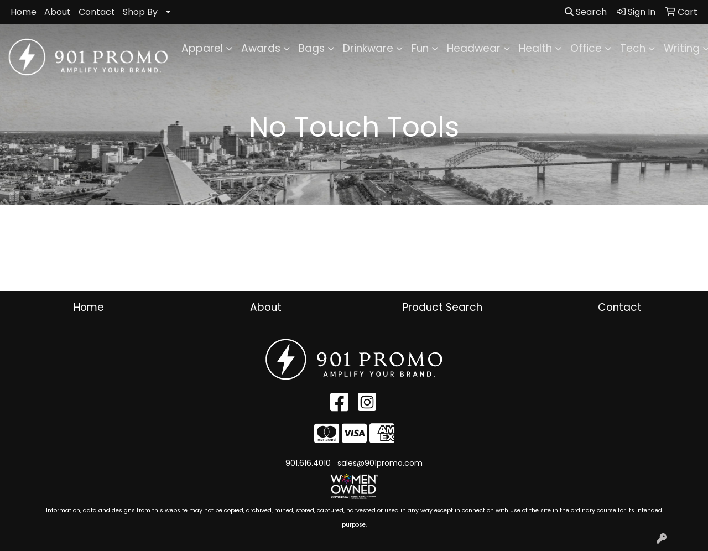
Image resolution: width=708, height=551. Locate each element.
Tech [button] (632, 48)
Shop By (140, 12)
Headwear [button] (474, 48)
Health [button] (535, 48)
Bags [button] (312, 48)
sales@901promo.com (380, 463)
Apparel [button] (202, 48)
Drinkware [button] (368, 48)
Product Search (442, 307)
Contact (97, 12)
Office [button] (586, 48)
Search (586, 12)
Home (24, 12)
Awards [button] (260, 48)
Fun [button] (420, 48)
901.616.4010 (308, 463)
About (57, 12)
